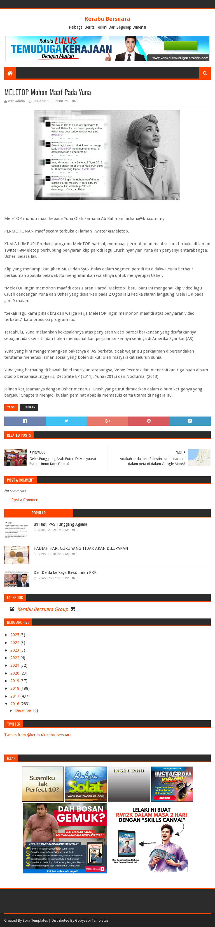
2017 (15, 696)
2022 (15, 657)
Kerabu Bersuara (107, 18)
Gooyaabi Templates (91, 920)
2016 (15, 703)
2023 (15, 650)
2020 (15, 673)
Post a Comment (25, 500)
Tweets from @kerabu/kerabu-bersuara (37, 735)
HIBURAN (29, 407)
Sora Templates (35, 920)
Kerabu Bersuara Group (42, 609)
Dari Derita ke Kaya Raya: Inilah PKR (65, 572)
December (24, 710)
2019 (15, 680)
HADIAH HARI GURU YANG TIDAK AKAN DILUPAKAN (81, 548)
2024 (15, 642)
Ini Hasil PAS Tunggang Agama (60, 524)
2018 (15, 688)
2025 (15, 634)
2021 (15, 665)
